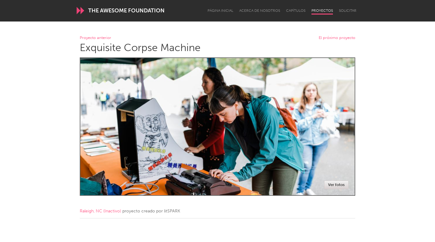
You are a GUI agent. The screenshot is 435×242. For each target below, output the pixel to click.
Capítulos (295, 10)
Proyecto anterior (95, 38)
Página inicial (220, 10)
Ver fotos (336, 184)
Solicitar (347, 10)
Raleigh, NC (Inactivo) (100, 211)
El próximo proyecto (337, 38)
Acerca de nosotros (259, 10)
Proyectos (322, 10)
